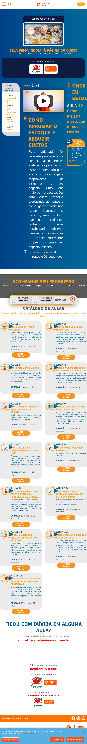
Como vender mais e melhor (12, 99)
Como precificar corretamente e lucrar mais (24, 450)
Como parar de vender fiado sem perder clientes (24, 409)
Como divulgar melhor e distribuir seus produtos (71, 369)
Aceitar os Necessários (74, 740)
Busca (9, 4)
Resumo (74, 160)
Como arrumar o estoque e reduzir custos (71, 536)
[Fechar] (83, 731)
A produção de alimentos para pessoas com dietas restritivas (25, 581)
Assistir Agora (21, 355)
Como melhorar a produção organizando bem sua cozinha (69, 494)
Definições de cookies (10, 740)
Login (80, 4)
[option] (43, 701)
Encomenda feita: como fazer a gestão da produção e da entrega (24, 494)
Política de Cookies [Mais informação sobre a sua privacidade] (29, 734)
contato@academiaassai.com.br (43, 640)
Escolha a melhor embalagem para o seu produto (24, 538)
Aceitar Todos (57, 740)
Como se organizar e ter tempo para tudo (70, 408)
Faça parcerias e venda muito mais (12, 109)
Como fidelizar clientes (25, 368)
